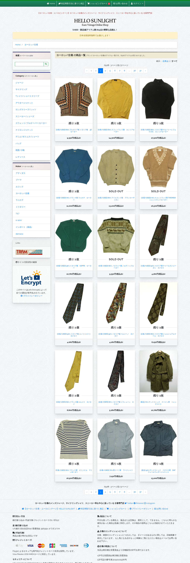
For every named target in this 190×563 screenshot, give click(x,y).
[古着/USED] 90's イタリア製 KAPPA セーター (74, 267)
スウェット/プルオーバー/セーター (31, 123)
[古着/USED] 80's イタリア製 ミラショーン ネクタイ (116, 403)
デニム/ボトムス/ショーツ (27, 136)
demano (19, 234)
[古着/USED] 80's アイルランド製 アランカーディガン (116, 199)
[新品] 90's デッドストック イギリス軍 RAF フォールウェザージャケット (159, 471)
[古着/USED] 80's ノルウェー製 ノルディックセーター (116, 267)
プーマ (19, 180)
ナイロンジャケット (24, 130)
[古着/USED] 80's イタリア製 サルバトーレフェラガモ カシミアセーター (158, 131)
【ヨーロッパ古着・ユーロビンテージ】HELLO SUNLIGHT (48, 509)
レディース (20, 157)
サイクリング (21, 89)
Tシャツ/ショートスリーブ (27, 96)
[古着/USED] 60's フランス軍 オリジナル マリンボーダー (74, 471)
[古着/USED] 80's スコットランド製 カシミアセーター (116, 131)
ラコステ (19, 200)
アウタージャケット (24, 103)
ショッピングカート (116, 509)
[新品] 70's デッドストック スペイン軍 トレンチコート (158, 403)
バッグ (18, 143)
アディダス (20, 173)
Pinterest (139, 503)
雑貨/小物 (20, 150)
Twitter (129, 503)
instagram (149, 503)
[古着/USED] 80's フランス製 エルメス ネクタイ (73, 403)
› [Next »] (145, 71)
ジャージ (19, 83)
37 (140, 71)
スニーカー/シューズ (25, 116)
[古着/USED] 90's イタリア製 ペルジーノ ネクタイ (116, 335)
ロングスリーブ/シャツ (26, 109)
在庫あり (166, 61)
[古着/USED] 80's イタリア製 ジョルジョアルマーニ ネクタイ (158, 335)
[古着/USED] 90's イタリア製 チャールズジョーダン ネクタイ (158, 267)
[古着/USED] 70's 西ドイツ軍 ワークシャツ (116, 470)
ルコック (19, 187)
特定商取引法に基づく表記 (91, 509)
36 (135, 71)
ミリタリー (20, 207)
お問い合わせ (161, 509)
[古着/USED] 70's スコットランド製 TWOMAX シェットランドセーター (159, 199)
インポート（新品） (24, 227)
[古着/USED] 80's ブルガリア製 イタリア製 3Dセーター (74, 131)
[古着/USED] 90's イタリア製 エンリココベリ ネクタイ (74, 335)
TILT (17, 213)
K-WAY (19, 220)
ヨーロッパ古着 (22, 193)
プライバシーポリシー (31, 296)
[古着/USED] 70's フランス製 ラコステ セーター (73, 199)
